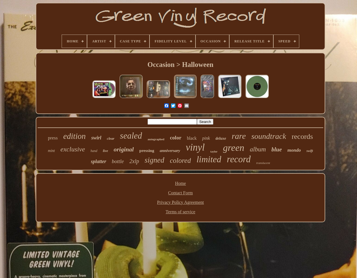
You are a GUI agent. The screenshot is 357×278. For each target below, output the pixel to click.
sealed (131, 136)
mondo (294, 150)
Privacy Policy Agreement (180, 202)
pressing (146, 150)
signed (154, 160)
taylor (214, 151)
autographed (156, 139)
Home (180, 183)
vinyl (195, 147)
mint (51, 151)
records (302, 136)
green (233, 147)
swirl (96, 138)
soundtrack (268, 136)
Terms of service (180, 211)
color (175, 138)
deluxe (221, 138)
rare (239, 136)
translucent (263, 163)
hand (94, 151)
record (239, 159)
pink (206, 138)
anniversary (170, 150)
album (258, 149)
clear (110, 138)
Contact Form (180, 192)
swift (310, 151)
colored (180, 160)
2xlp (134, 161)
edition (74, 136)
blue (276, 149)
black (192, 138)
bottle (118, 161)
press (53, 138)
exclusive (73, 149)
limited (208, 159)
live (105, 151)
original (124, 149)
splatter (98, 161)
